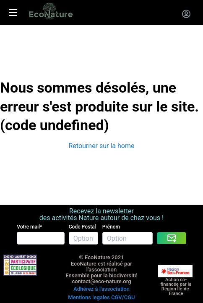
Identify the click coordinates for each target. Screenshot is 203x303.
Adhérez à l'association (101, 289)
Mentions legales (88, 297)
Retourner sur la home (102, 146)
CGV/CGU (123, 297)
